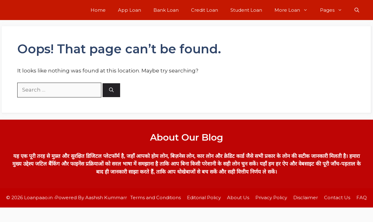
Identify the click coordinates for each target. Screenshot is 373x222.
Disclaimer (305, 197)
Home (98, 10)
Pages (334, 10)
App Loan (129, 10)
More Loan (294, 10)
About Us (238, 197)
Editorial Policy (204, 197)
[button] (356, 10)
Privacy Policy (271, 197)
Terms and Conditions (155, 197)
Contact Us (337, 197)
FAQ (361, 197)
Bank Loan (166, 10)
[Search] (111, 90)
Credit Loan (204, 10)
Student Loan (246, 10)
